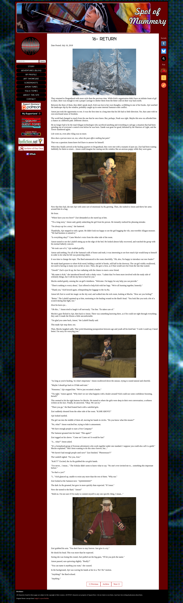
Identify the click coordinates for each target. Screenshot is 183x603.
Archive (106, 584)
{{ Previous (93, 584)
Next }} (116, 584)
